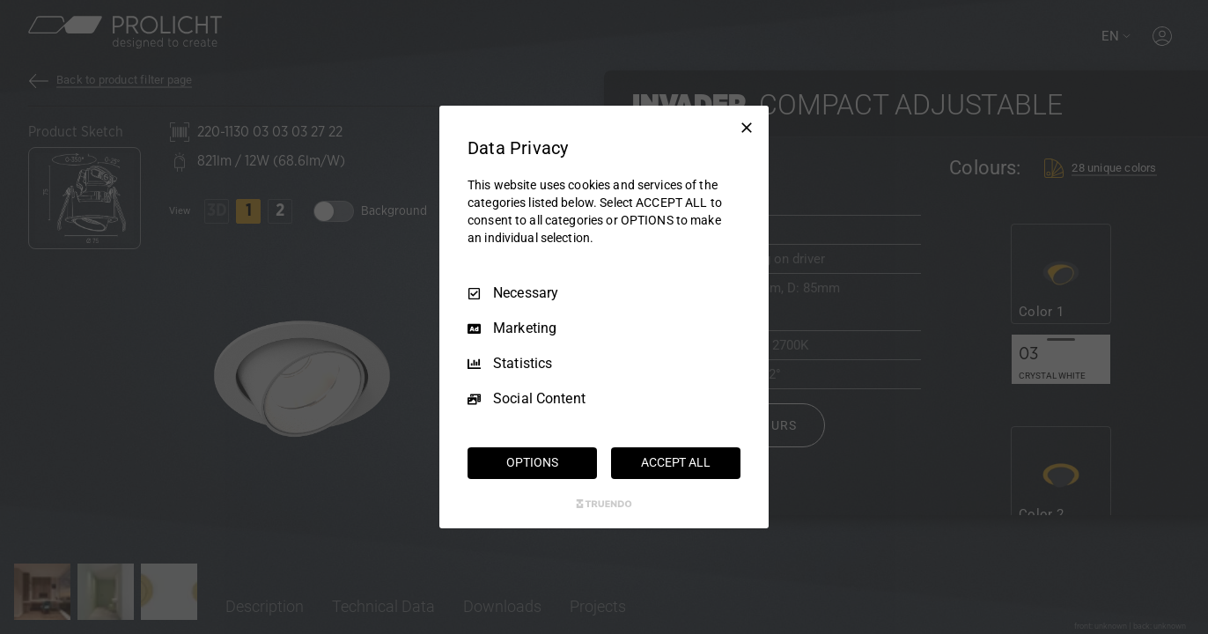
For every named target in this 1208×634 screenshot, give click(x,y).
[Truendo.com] (604, 504)
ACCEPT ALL (676, 462)
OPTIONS (531, 462)
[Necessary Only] (747, 128)
